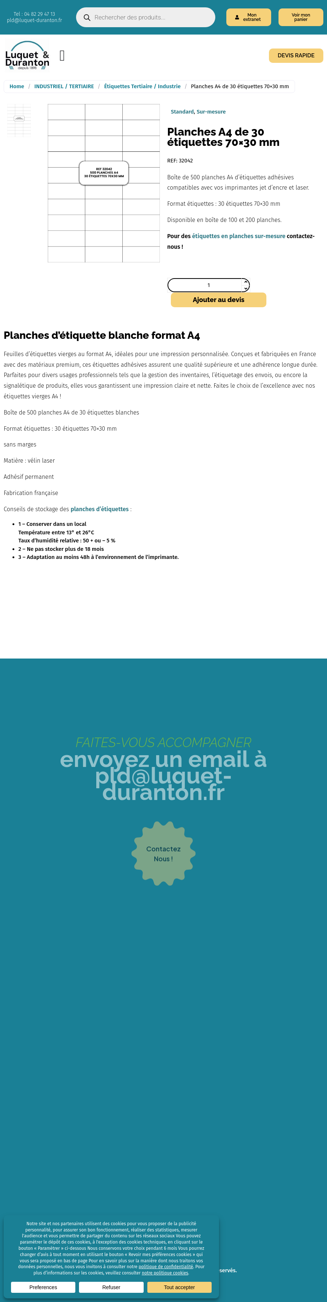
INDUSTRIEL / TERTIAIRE (64, 86)
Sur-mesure (211, 111)
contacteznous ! (163, 880)
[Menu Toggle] (62, 55)
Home (17, 86)
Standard (182, 111)
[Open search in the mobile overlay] (145, 17)
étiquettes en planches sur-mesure (238, 236)
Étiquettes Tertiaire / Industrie (142, 86)
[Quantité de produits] (209, 285)
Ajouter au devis (218, 300)
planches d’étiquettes (100, 509)
